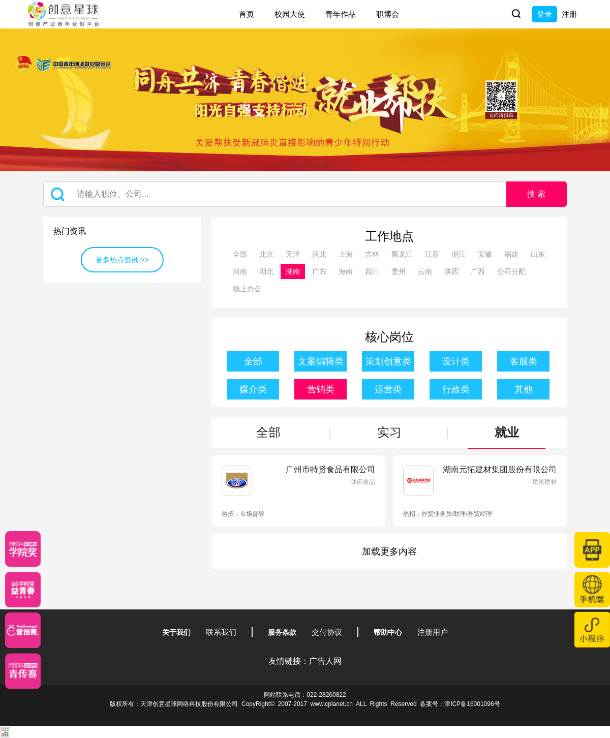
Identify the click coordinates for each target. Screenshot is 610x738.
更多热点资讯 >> (122, 260)
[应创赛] (23, 630)
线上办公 (247, 289)
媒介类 (253, 389)
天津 (293, 254)
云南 (425, 271)
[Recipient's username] (274, 194)
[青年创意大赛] (23, 589)
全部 (240, 254)
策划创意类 (388, 361)
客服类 (523, 361)
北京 (266, 254)
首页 (246, 14)
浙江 (458, 254)
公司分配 (511, 271)
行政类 (456, 389)
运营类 (388, 389)
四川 (372, 271)
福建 (511, 254)
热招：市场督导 (243, 513)
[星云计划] (23, 549)
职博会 (387, 14)
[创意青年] (23, 671)
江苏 (432, 254)
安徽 (485, 254)
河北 (319, 254)
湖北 (266, 271)
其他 (523, 389)
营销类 (320, 389)
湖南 (293, 271)
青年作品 (340, 14)
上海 (346, 254)
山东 (538, 254)
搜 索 (536, 194)
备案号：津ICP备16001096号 (460, 704)
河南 (240, 271)
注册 (569, 14)
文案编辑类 (321, 361)
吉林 (372, 254)
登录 (544, 14)
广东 (319, 271)
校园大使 (289, 14)
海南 (346, 271)
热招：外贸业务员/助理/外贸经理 (447, 513)
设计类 (456, 361)
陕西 (451, 271)
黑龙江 (402, 254)
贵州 (398, 271)
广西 (478, 271)
